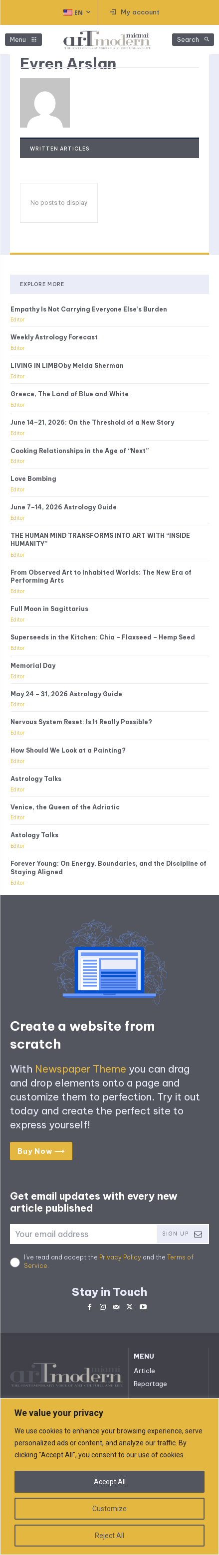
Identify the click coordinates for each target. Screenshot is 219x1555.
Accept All (110, 1482)
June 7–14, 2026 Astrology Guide (63, 507)
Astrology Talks (35, 778)
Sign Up (182, 1234)
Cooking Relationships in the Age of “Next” (79, 451)
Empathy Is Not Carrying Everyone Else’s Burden (88, 309)
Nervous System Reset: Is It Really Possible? (81, 722)
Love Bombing (33, 478)
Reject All (109, 1536)
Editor (17, 319)
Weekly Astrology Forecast (54, 337)
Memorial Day (32, 665)
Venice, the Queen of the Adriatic (65, 807)
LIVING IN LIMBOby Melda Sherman (67, 365)
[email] (83, 1234)
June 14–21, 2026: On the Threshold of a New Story (92, 422)
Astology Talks (34, 835)
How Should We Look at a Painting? (68, 750)
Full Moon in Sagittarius (49, 609)
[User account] (135, 12)
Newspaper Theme (80, 1069)
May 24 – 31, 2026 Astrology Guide (66, 694)
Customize (109, 1509)
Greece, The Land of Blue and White (69, 394)
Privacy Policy (120, 1257)
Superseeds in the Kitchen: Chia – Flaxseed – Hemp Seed (102, 637)
